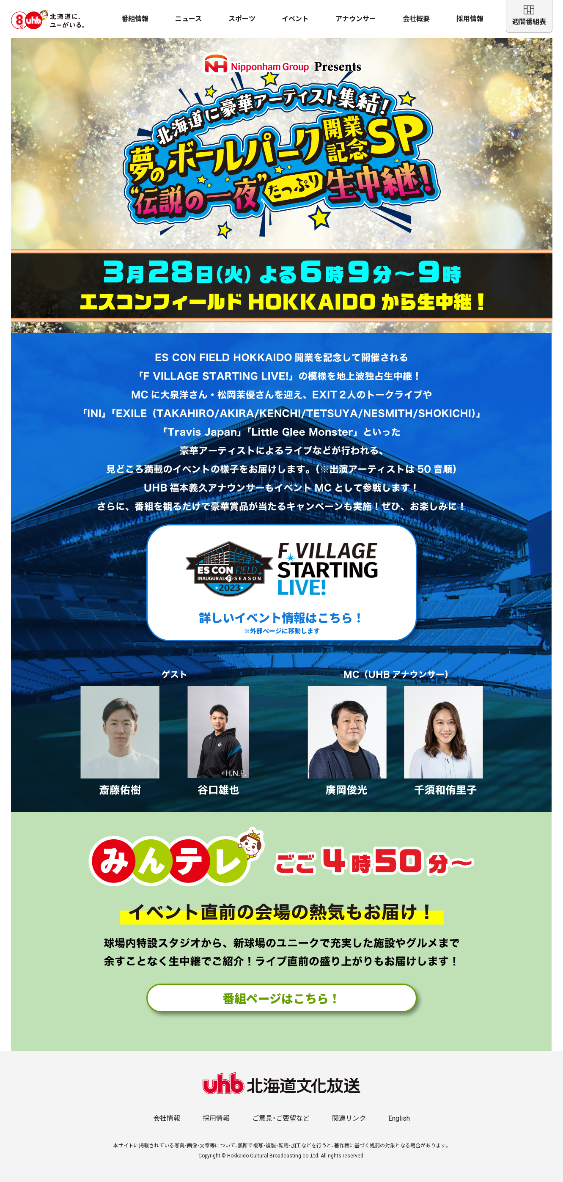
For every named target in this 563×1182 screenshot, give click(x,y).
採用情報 (469, 19)
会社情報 (166, 1118)
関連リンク (349, 1118)
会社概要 (416, 19)
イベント (295, 19)
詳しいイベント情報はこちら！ (282, 583)
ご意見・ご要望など (281, 1118)
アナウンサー (355, 19)
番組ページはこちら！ (281, 998)
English (399, 1118)
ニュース (188, 19)
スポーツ (241, 19)
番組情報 (134, 19)
